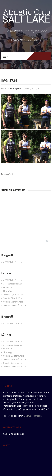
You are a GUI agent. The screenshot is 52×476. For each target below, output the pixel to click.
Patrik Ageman (16, 88)
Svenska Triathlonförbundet (15, 305)
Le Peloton (7, 287)
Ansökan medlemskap (12, 283)
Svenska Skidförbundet (13, 301)
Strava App (7, 291)
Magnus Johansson (33, 416)
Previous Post (7, 174)
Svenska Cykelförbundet (13, 294)
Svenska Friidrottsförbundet (15, 298)
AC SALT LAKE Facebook (13, 262)
